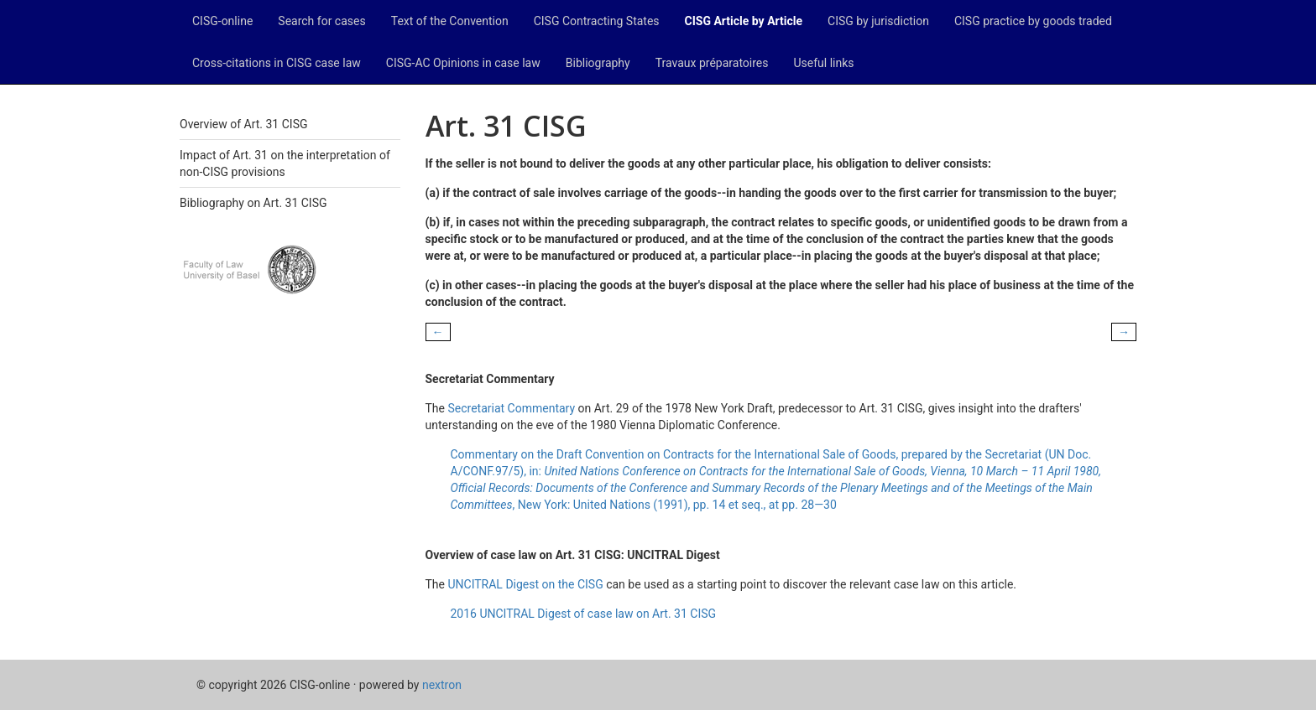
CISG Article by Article (743, 21)
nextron (442, 685)
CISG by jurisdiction (878, 21)
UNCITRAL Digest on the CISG (525, 584)
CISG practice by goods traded (1033, 21)
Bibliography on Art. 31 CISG (253, 203)
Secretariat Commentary (511, 408)
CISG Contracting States (597, 21)
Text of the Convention (450, 21)
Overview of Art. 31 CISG (243, 124)
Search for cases (321, 21)
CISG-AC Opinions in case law (463, 63)
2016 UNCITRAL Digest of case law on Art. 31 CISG (584, 613)
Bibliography (598, 63)
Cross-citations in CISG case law (276, 63)
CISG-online (222, 21)
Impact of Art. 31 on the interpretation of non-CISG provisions (285, 163)
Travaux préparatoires (712, 63)
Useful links (824, 63)
